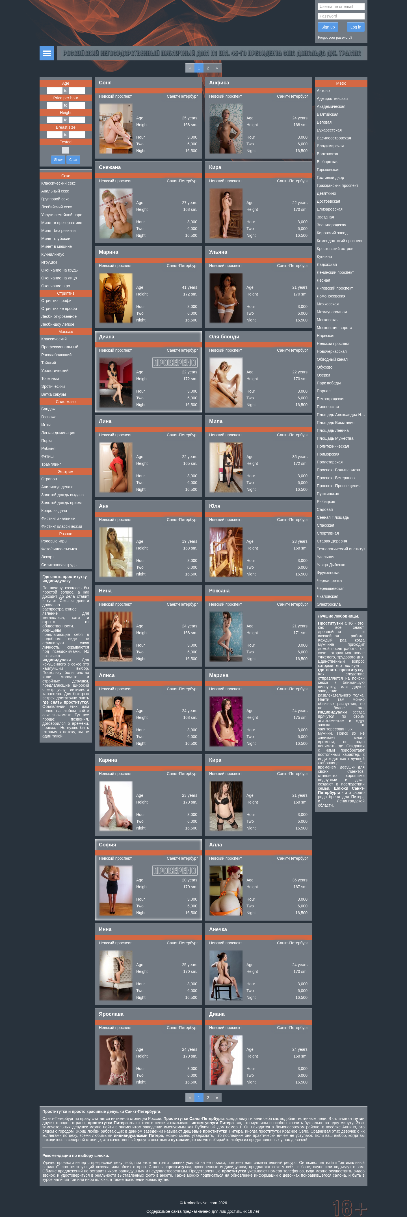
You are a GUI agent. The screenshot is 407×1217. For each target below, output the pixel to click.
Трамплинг (51, 464)
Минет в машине (56, 246)
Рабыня (48, 448)
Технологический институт (341, 549)
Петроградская (330, 399)
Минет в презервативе (61, 222)
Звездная (325, 217)
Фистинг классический (61, 526)
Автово (323, 90)
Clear (73, 160)
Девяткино (326, 193)
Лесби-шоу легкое (57, 324)
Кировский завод (332, 233)
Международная (332, 312)
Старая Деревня (332, 541)
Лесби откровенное (59, 316)
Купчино (324, 256)
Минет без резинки (58, 230)
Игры (46, 425)
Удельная (325, 557)
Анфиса (219, 83)
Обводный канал (332, 359)
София (107, 845)
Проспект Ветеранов (336, 478)
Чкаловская (327, 596)
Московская (328, 320)
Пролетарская (330, 462)
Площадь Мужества (335, 438)
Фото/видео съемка (59, 549)
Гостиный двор (330, 177)
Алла (215, 845)
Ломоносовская (331, 296)
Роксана (219, 591)
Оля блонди (224, 337)
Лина (105, 421)
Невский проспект (115, 96)
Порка (47, 440)
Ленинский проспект (335, 272)
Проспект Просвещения (339, 485)
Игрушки (49, 262)
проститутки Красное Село (283, 1131)
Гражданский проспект (337, 185)
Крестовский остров (335, 248)
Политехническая (333, 446)
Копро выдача (54, 510)
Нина (105, 591)
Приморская (328, 454)
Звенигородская (331, 225)
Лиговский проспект (335, 288)
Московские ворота (334, 327)
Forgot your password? (335, 38)
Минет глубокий (55, 238)
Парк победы (329, 383)
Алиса (107, 675)
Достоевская (328, 201)
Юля (214, 506)
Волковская (327, 154)
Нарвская (325, 335)
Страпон (49, 479)
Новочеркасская (332, 351)
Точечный (50, 378)
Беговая (324, 122)
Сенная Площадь (333, 517)
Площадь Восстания (335, 422)
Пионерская (328, 406)
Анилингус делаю (57, 487)
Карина (108, 760)
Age (65, 83)
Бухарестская (329, 130)
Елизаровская (330, 209)
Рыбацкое (326, 501)
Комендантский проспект (340, 240)
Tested (66, 142)
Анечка (218, 929)
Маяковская (328, 304)
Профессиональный (59, 347)
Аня (104, 506)
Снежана (110, 167)
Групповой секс (55, 199)
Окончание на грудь (59, 270)
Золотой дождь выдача (62, 495)
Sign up (328, 27)
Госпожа (49, 417)
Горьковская (328, 169)
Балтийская (327, 114)
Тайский (48, 362)
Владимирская (330, 146)
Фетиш (47, 456)
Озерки (323, 375)
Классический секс (58, 183)
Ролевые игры (54, 541)
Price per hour (65, 98)
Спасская (325, 525)
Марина (108, 252)
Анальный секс (55, 191)
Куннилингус (52, 254)
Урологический (54, 370)
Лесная (323, 280)
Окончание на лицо (59, 278)
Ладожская (327, 264)
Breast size (65, 127)
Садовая (325, 509)
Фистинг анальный (58, 518)
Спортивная (328, 533)
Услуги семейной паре (61, 215)
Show (58, 160)
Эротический (53, 386)
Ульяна (218, 252)
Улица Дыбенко (331, 564)
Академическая (331, 106)
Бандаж (48, 409)
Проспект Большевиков (338, 470)
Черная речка (329, 580)
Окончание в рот (56, 286)
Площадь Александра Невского (342, 414)
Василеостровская (334, 138)
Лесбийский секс (56, 207)
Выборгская (328, 161)
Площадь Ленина (333, 430)
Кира (215, 167)
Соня (105, 83)
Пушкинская (328, 493)
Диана (106, 337)
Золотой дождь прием (61, 502)
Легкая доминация (58, 432)
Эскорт (47, 557)
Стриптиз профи (56, 300)
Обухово (324, 367)
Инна (105, 929)
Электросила (329, 604)
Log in (355, 27)
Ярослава (111, 1014)
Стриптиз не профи (59, 308)
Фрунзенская (329, 572)
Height (65, 112)
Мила (216, 421)
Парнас (323, 391)
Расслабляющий (56, 355)
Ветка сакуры (53, 394)
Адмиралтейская (332, 98)
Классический (54, 339)
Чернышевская (331, 588)
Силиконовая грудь (59, 564)
